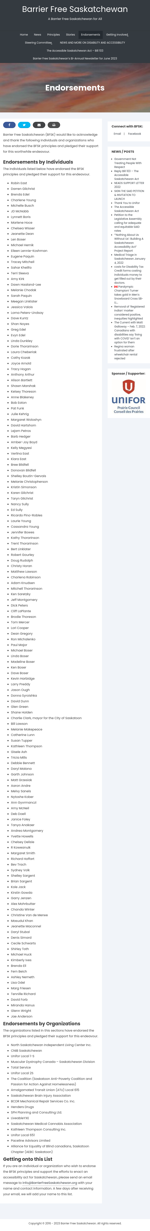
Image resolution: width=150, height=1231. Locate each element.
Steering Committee (38, 43)
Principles (53, 35)
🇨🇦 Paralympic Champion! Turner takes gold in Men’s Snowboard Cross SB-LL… (128, 295)
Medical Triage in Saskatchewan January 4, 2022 (129, 259)
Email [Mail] (117, 134)
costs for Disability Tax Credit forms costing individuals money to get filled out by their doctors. (128, 275)
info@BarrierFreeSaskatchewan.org (49, 1183)
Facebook (134, 134)
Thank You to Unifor (127, 203)
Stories (70, 35)
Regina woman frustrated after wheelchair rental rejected (125, 352)
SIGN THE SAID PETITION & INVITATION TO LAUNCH (129, 195)
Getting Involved (117, 35)
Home (24, 35)
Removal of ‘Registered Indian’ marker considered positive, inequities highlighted (129, 312)
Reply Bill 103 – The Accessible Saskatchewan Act (126, 175)
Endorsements (90, 35)
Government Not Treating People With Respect (128, 163)
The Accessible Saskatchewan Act (126, 209)
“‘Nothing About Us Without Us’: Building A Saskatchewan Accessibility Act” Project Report (128, 243)
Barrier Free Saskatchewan (75, 9)
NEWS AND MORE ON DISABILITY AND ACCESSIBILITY (92, 43)
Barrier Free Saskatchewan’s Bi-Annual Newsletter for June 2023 (75, 58)
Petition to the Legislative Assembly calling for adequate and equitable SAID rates (128, 223)
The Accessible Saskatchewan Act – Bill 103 (75, 51)
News (37, 35)
